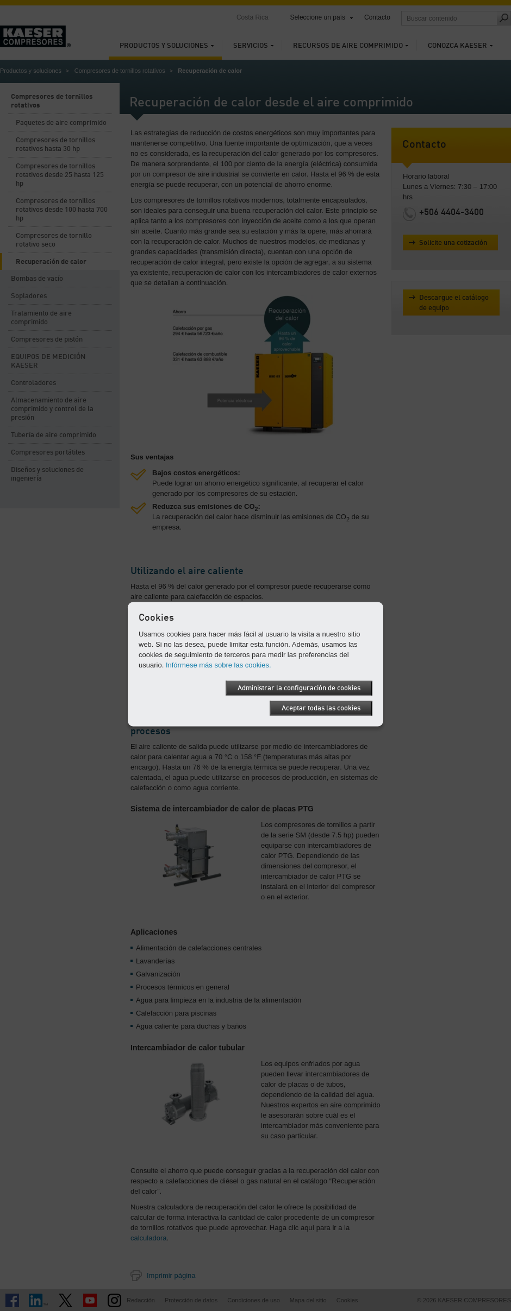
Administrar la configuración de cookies (299, 688)
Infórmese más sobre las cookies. (218, 665)
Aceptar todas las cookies (321, 708)
